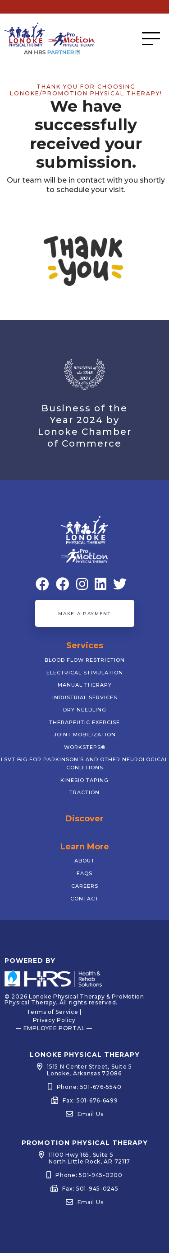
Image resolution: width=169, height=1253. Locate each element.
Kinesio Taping (84, 780)
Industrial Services (84, 697)
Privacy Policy (54, 1020)
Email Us (91, 1114)
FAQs (84, 873)
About (84, 860)
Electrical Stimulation (84, 672)
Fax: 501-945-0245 (90, 1188)
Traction (84, 792)
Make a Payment (84, 614)
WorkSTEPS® (84, 747)
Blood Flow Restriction (85, 660)
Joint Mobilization (85, 734)
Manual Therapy (85, 685)
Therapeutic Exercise (84, 722)
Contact (84, 898)
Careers (84, 886)
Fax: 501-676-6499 (90, 1100)
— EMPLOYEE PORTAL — (54, 1028)
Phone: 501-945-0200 (89, 1175)
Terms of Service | (54, 1011)
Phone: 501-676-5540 (89, 1086)
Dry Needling (84, 710)
